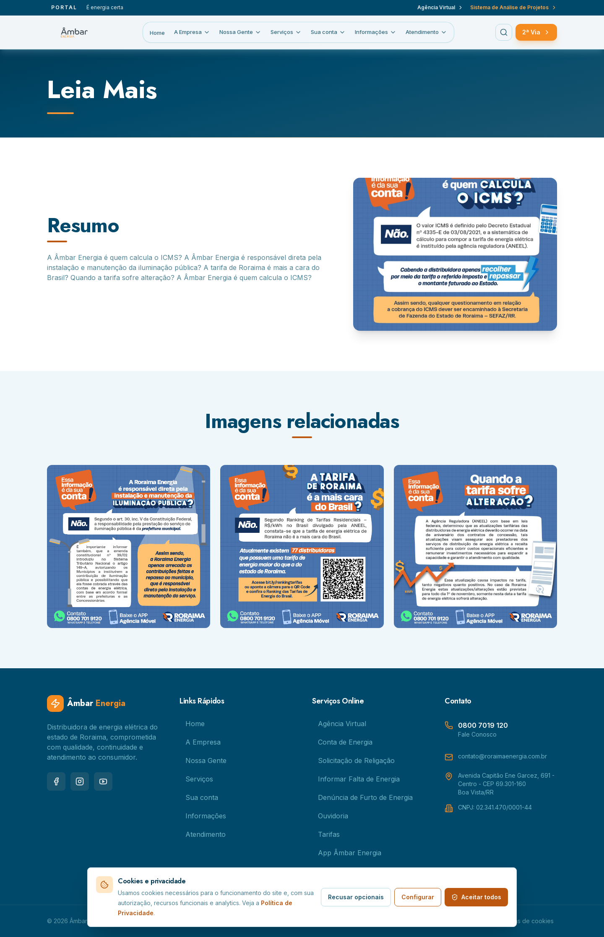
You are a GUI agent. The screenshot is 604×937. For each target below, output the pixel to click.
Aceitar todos (476, 897)
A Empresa (192, 32)
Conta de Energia (342, 742)
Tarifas (326, 834)
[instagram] (79, 781)
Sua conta (328, 32)
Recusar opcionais (356, 897)
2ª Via (536, 32)
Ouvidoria (330, 816)
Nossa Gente (240, 32)
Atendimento (426, 32)
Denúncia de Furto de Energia (362, 797)
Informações (375, 32)
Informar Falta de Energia (356, 779)
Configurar (417, 897)
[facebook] (56, 781)
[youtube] (103, 781)
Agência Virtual (440, 7)
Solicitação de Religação (353, 760)
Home (157, 32)
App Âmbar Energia (346, 853)
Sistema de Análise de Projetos (513, 7)
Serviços (286, 32)
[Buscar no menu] (503, 32)
